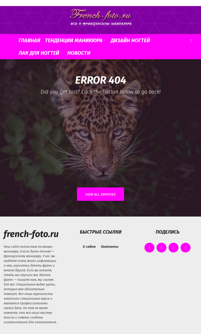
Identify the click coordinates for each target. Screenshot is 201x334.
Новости (78, 53)
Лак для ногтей (40, 53)
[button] (191, 40)
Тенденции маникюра (75, 40)
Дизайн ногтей (131, 40)
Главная (29, 40)
